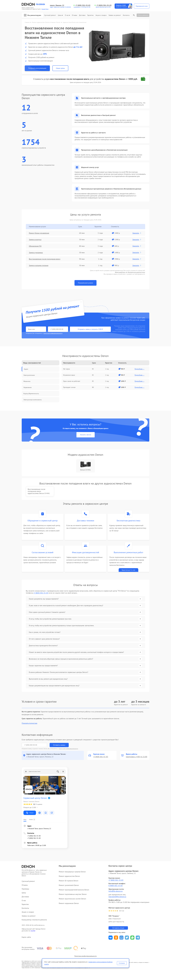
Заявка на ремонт (115, 15)
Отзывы (74, 15)
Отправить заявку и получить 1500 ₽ (90, 329)
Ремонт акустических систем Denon (72, 899)
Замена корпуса (35, 239)
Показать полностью (29, 723)
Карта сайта (26, 937)
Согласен (122, 963)
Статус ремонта (143, 15)
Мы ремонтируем (32, 15)
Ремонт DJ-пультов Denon (68, 881)
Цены (60, 15)
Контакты (126, 15)
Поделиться (111, 938)
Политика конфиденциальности (85, 956)
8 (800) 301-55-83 (116, 885)
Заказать (136, 233)
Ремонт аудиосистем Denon (69, 876)
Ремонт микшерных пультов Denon (72, 872)
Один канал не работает (71, 381)
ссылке (33, 931)
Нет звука (66, 369)
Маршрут (30, 812)
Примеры (25, 889)
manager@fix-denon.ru (117, 896)
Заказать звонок (85, 435)
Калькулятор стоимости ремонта (34, 920)
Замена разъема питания (38, 265)
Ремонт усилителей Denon (69, 885)
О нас (67, 15)
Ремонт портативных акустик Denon (73, 894)
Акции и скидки (101, 15)
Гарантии (90, 15)
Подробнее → (139, 369)
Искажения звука (69, 375)
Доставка (82, 15)
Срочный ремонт (50, 15)
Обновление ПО (35, 246)
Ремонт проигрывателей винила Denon (74, 890)
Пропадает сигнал (69, 387)
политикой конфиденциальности (53, 333)
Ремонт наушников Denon (69, 903)
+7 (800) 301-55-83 (82, 5)
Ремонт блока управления (39, 233)
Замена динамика (36, 252)
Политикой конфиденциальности (68, 748)
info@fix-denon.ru (116, 891)
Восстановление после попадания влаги (44, 259)
